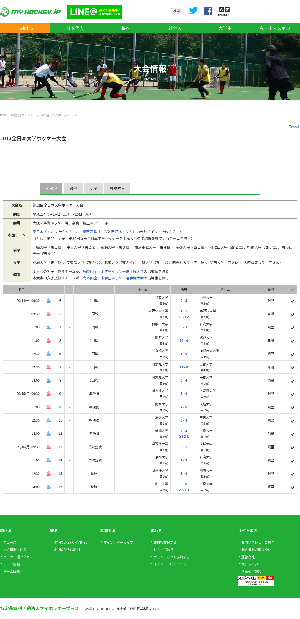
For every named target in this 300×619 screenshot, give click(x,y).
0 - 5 (184, 300)
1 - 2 (184, 460)
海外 (125, 28)
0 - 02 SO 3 (184, 486)
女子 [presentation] (93, 188)
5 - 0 (184, 353)
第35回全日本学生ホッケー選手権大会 (113, 277)
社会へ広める (163, 549)
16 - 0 (183, 340)
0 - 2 (184, 326)
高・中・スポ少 (275, 28)
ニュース (9, 542)
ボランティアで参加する (172, 556)
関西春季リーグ (95, 231)
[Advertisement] (100, 159)
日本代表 (75, 28)
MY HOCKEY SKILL (67, 549)
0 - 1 (184, 446)
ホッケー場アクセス (18, 556)
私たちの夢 (249, 564)
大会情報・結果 (14, 549)
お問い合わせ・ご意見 (257, 542)
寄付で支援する (165, 542)
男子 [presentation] (73, 188)
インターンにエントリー (172, 564)
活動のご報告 (251, 571)
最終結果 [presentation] (117, 188)
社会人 (175, 28)
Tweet (294, 126)
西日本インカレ (123, 231)
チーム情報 (11, 564)
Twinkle (25, 28)
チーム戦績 (11, 571)
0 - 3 (184, 420)
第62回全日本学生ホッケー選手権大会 (113, 271)
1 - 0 (184, 473)
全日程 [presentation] (51, 188)
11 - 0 (183, 367)
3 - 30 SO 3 (184, 433)
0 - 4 (184, 380)
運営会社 (248, 556)
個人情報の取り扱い (256, 549)
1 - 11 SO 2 (184, 313)
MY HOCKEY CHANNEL (70, 542)
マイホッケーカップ (118, 542)
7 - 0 (184, 393)
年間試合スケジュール (24, 115)
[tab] (52, 188)
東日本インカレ (45, 231)
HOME (4, 115)
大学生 (224, 28)
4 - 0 (184, 407)
